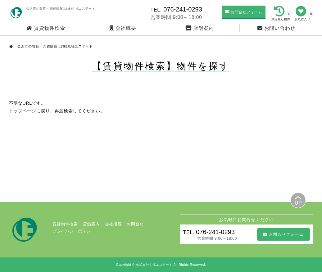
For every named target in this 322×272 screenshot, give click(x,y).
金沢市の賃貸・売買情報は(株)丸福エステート (54, 46)
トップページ (22, 110)
